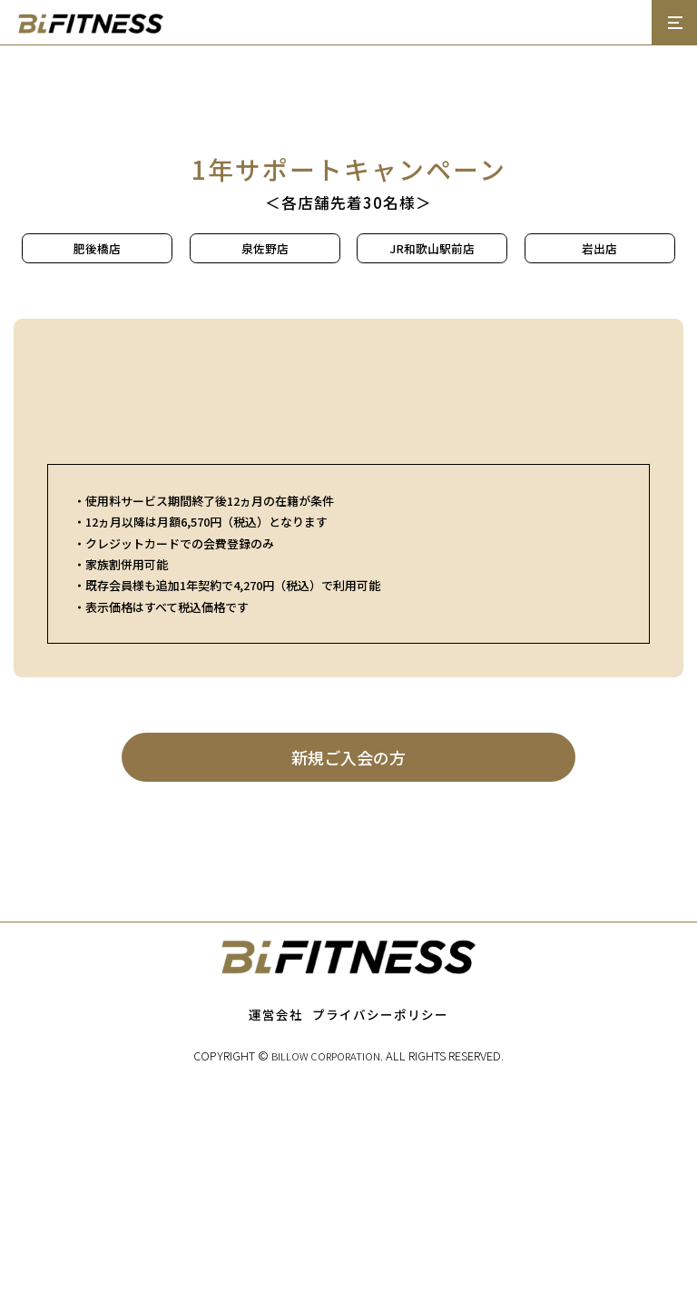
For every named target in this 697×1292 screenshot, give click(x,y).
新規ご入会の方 (349, 971)
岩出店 (599, 248)
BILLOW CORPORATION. (327, 1271)
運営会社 (276, 1229)
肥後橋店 (97, 248)
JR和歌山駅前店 (432, 248)
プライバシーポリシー (380, 1229)
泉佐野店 (265, 248)
